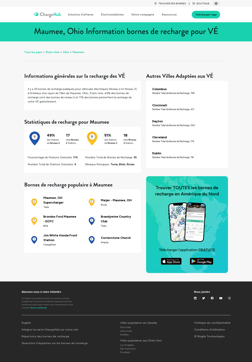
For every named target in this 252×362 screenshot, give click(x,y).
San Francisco (128, 348)
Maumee (78, 52)
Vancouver (126, 330)
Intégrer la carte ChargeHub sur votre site (50, 329)
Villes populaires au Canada (138, 322)
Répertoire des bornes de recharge (45, 336)
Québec (124, 334)
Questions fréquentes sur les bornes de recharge (55, 343)
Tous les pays (33, 52)
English (26, 322)
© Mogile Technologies (209, 336)
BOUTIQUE (201, 3)
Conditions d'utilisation (209, 329)
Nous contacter (38, 308)
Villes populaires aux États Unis (141, 340)
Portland (125, 352)
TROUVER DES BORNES (170, 3)
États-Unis (52, 52)
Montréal (125, 327)
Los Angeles (127, 345)
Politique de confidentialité (212, 322)
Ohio (66, 52)
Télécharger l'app (206, 14)
